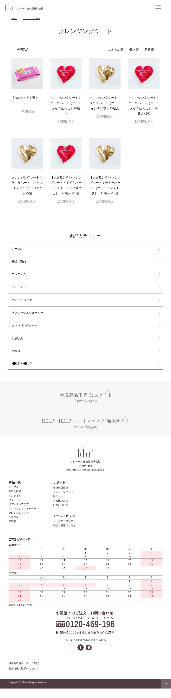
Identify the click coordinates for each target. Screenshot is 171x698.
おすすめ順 (115, 50)
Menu (158, 6)
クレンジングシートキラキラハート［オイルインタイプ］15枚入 (105, 103)
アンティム (20, 277)
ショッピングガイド (64, 501)
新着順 (149, 50)
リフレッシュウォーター (30, 318)
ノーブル (18, 249)
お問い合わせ (60, 514)
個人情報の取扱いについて (24, 678)
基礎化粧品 (20, 263)
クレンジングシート (34, 18)
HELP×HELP (21, 373)
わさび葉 (18, 346)
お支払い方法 (60, 510)
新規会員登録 (60, 497)
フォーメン (20, 291)
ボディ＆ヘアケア (25, 305)
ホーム (14, 18)
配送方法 (58, 505)
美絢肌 (16, 360)
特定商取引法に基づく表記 (24, 672)
